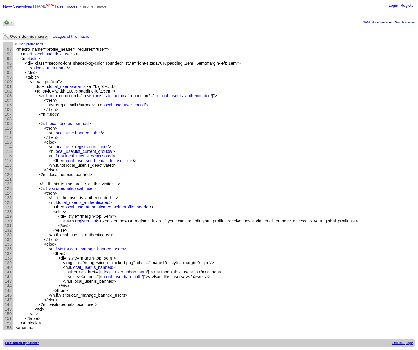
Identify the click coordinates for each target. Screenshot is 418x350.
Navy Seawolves (17, 6)
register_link (86, 221)
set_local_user (40, 54)
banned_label (88, 132)
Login (393, 5)
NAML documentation (378, 22)
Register (407, 5)
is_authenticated (195, 95)
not (61, 156)
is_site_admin (112, 95)
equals (67, 188)
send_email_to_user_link (109, 160)
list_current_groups (93, 151)
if (46, 95)
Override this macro (25, 36)
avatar (75, 86)
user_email (134, 105)
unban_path (135, 272)
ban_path (132, 276)
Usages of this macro (71, 36)
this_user (63, 54)
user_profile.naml (31, 44)
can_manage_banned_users (97, 248)
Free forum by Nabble (22, 343)
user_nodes (67, 6)
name (61, 68)
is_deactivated (99, 156)
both (52, 95)
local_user (45, 68)
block (31, 58)
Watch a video (405, 22)
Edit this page (402, 343)
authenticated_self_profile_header (118, 207)
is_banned (79, 123)
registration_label (91, 146)
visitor (92, 95)
